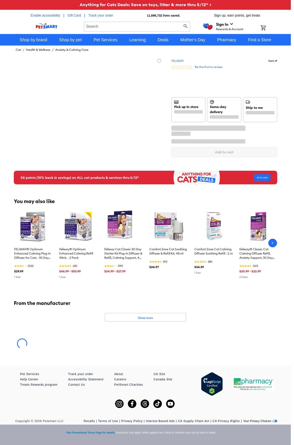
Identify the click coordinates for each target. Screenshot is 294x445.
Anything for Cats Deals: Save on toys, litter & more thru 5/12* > (145, 4)
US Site (159, 374)
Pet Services (30, 374)
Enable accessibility (45, 15)
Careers (120, 379)
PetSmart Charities (128, 384)
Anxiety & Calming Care (71, 50)
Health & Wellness (38, 50)
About (118, 374)
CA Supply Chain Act (193, 421)
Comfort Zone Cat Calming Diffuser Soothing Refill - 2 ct (213, 251)
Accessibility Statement (86, 379)
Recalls (89, 421)
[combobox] (137, 26)
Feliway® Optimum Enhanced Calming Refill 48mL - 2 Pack (76, 253)
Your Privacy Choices (260, 421)
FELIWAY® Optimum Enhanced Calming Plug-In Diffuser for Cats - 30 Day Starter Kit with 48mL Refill (32, 253)
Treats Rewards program (39, 384)
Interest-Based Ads (160, 421)
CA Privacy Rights (226, 421)
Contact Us (76, 384)
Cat (18, 50)
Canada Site (163, 379)
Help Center (29, 379)
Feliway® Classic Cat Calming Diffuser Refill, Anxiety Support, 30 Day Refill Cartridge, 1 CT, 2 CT (257, 253)
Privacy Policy (132, 421)
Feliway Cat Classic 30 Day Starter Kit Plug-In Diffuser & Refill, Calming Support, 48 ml (123, 253)
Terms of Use (108, 421)
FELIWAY (177, 61)
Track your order (100, 15)
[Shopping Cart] (269, 28)
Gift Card (74, 15)
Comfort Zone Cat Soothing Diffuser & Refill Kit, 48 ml (168, 251)
